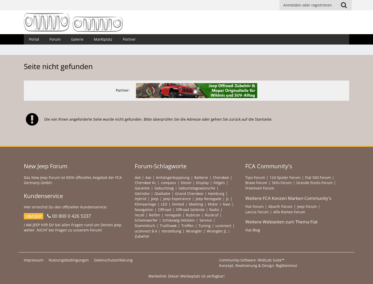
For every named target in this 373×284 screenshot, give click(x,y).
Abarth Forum (280, 206)
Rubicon (193, 215)
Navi (227, 204)
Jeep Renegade (208, 198)
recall (139, 215)
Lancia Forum (257, 211)
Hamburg (216, 193)
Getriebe (142, 193)
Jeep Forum (307, 206)
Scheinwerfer (146, 220)
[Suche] (344, 5)
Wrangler (194, 231)
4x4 (138, 177)
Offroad (164, 209)
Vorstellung (171, 231)
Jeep (155, 198)
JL (227, 198)
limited (178, 204)
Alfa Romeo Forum (289, 211)
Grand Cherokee (189, 193)
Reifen (154, 215)
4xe (148, 177)
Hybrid (140, 198)
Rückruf (211, 215)
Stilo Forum (282, 182)
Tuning (204, 225)
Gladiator (162, 193)
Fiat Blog (252, 230)
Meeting (196, 204)
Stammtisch (145, 225)
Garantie (142, 188)
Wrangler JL (217, 231)
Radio (214, 209)
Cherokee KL (145, 182)
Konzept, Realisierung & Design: (258, 265)
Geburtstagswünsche (196, 188)
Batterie (201, 177)
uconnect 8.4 (146, 231)
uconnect (223, 225)
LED (164, 204)
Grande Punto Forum (314, 182)
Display (202, 182)
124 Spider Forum (285, 177)
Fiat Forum (254, 206)
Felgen (219, 182)
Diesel (186, 182)
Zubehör (142, 236)
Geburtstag (164, 188)
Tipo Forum (255, 177)
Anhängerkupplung (173, 177)
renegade (173, 215)
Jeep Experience (177, 198)
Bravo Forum (256, 182)
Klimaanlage (145, 204)
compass (168, 182)
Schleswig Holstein (178, 220)
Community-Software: (251, 260)
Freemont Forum (259, 188)
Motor (213, 204)
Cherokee (221, 177)
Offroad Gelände (190, 209)
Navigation (144, 209)
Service (205, 220)
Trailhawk (168, 225)
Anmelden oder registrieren (307, 5)
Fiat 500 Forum (318, 177)
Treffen (187, 225)
